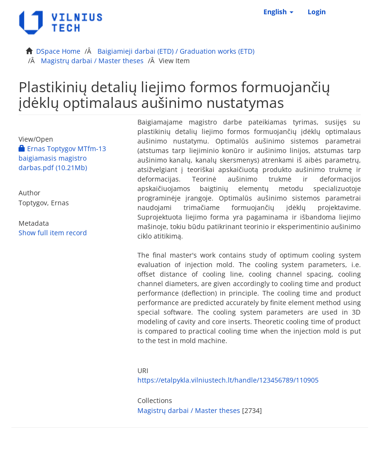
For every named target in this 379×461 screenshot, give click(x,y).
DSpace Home (58, 51)
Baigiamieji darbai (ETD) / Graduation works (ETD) (175, 51)
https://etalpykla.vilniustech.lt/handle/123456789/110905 (228, 379)
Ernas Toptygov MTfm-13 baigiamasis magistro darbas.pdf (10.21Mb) (62, 158)
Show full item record (53, 232)
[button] (278, 12)
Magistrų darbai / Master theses (92, 60)
